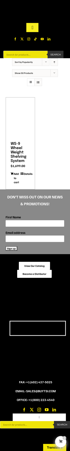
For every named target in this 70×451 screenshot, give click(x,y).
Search (55, 54)
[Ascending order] (54, 62)
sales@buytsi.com (41, 391)
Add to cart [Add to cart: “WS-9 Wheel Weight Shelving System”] (16, 178)
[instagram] (28, 39)
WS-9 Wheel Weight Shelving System (18, 152)
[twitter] (22, 39)
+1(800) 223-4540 (41, 400)
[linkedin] (48, 39)
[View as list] (38, 82)
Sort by (24, 62)
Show (24, 73)
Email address (15, 233)
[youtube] (42, 39)
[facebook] (15, 39)
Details (27, 173)
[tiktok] (35, 39)
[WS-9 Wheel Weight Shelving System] (20, 118)
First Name (13, 217)
